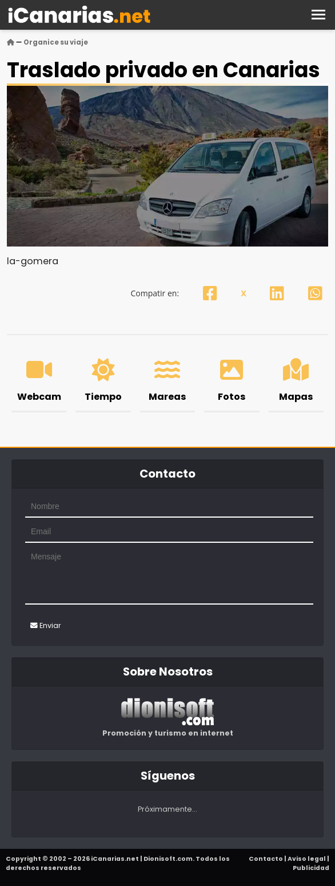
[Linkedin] (277, 293)
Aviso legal (307, 859)
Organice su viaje (55, 42)
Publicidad (311, 868)
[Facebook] (210, 293)
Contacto (266, 859)
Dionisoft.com (168, 859)
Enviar (45, 625)
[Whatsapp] (315, 293)
